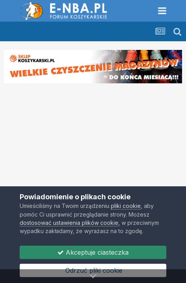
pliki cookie (126, 205)
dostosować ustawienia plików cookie (69, 222)
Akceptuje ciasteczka (93, 252)
